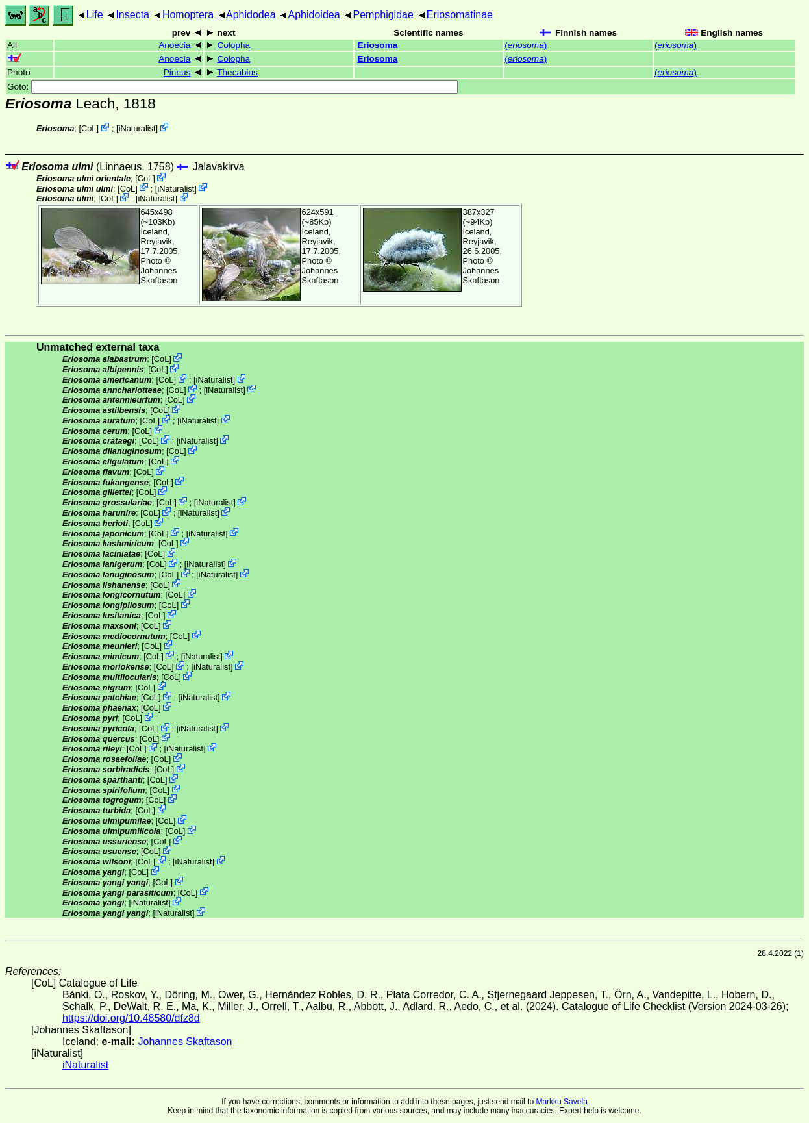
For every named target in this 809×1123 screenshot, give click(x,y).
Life (94, 14)
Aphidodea (251, 14)
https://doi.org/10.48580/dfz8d (131, 1018)
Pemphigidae (383, 14)
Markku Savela (561, 1101)
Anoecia (174, 45)
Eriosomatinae (460, 14)
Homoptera (188, 14)
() (525, 45)
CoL (88, 128)
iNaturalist (137, 128)
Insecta (132, 14)
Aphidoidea (314, 14)
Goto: (232, 87)
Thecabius (237, 72)
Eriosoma (377, 45)
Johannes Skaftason (159, 275)
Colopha (233, 45)
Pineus (177, 72)
